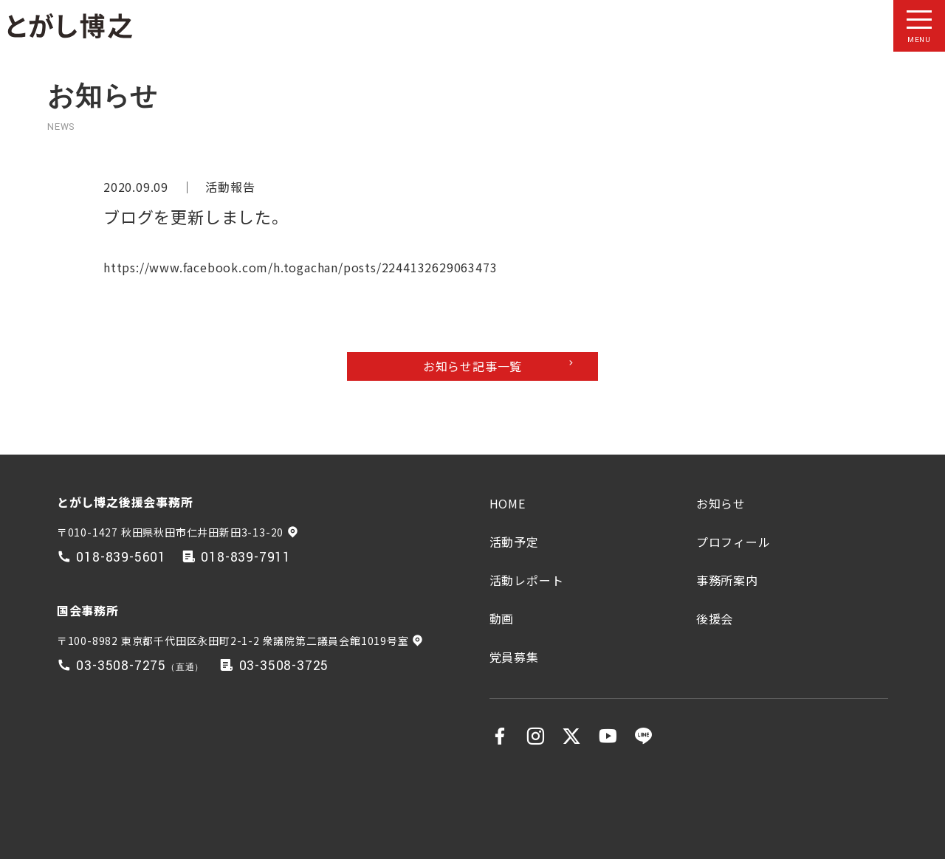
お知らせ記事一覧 (472, 366)
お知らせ (721, 503)
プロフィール (733, 542)
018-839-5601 (121, 557)
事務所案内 (727, 580)
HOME (507, 503)
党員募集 (514, 657)
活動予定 (514, 542)
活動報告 (230, 187)
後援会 (714, 618)
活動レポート (526, 580)
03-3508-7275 (121, 666)
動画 (502, 618)
